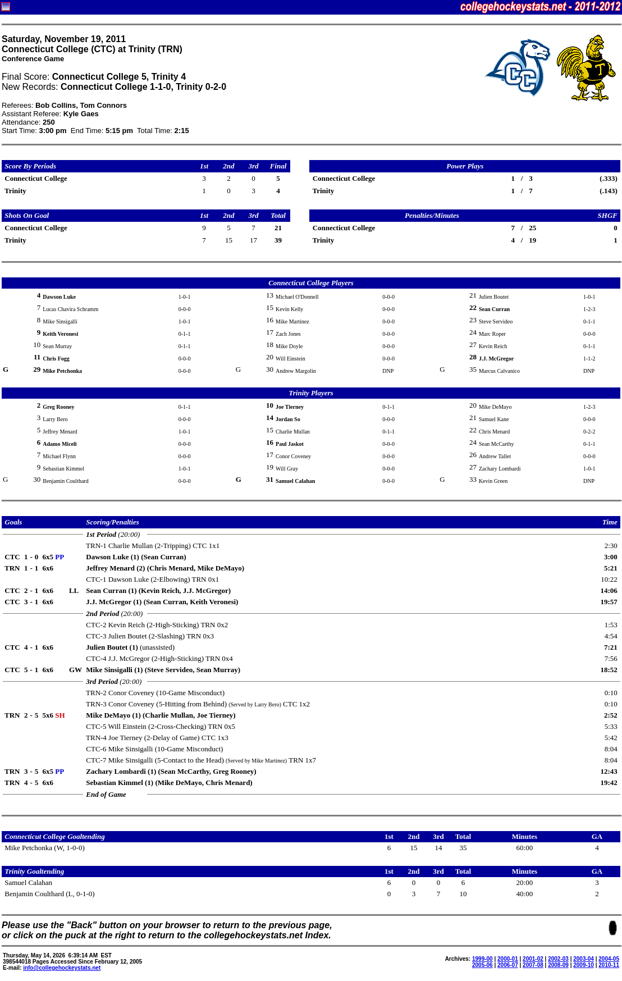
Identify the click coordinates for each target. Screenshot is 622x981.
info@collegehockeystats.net (61, 968)
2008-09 (558, 965)
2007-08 (533, 965)
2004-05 (608, 959)
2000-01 (507, 959)
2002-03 (558, 959)
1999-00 (482, 959)
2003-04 (583, 959)
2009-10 (583, 965)
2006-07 (507, 965)
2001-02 (533, 959)
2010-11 (608, 965)
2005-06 (482, 965)
